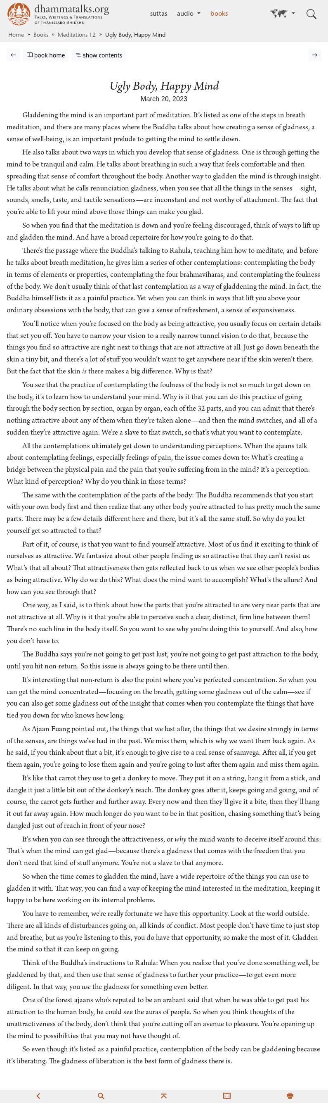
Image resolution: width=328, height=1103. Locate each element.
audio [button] (186, 14)
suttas (158, 14)
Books (40, 35)
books (219, 14)
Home (16, 35)
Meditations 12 (77, 35)
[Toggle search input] (311, 14)
